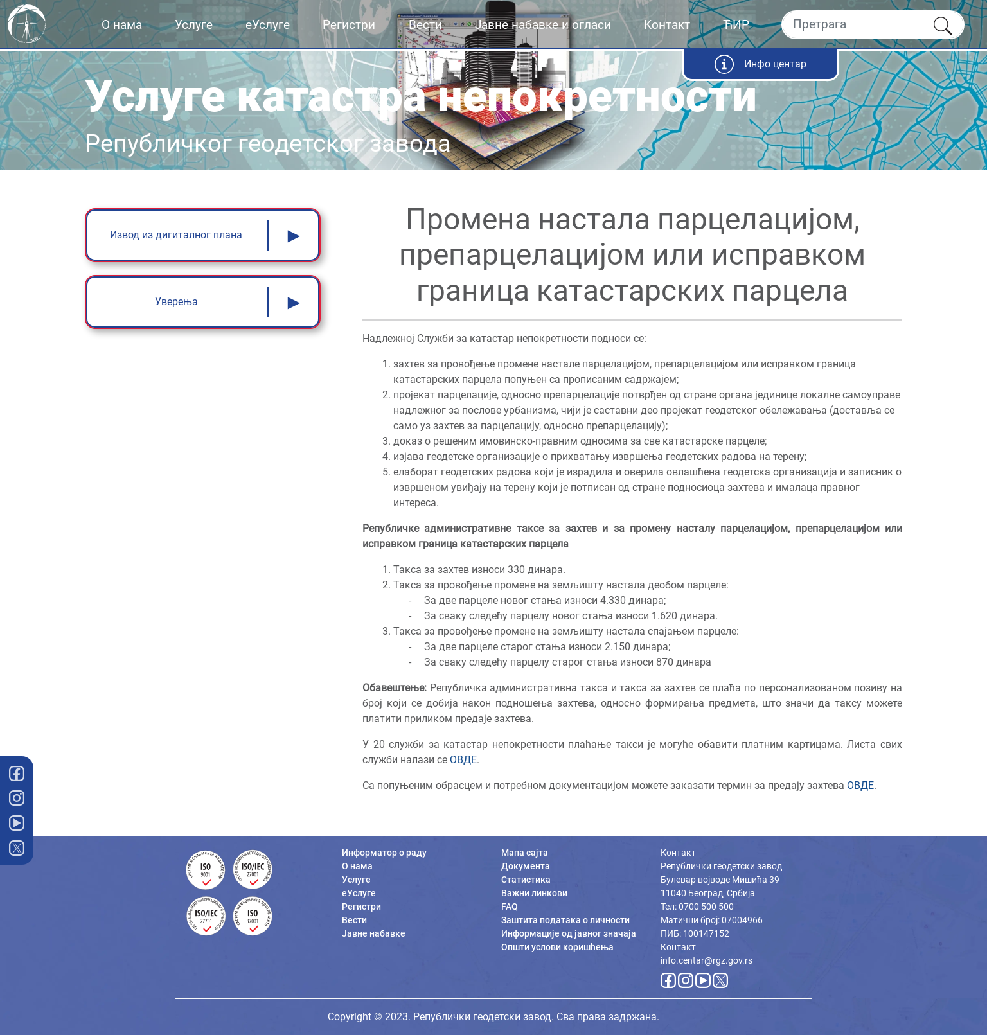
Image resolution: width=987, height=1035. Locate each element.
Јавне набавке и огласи (543, 24)
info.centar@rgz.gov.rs (706, 960)
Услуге (194, 24)
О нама (122, 24)
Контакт (667, 24)
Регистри (349, 24)
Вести (425, 24)
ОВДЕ (463, 760)
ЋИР (736, 24)
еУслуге (267, 24)
